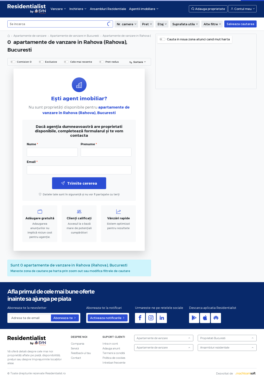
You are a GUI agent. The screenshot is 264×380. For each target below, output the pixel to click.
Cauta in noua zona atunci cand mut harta (198, 39)
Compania (77, 343)
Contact (76, 357)
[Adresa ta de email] (30, 317)
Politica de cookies (113, 357)
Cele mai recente (81, 61)
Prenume (89, 144)
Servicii (75, 348)
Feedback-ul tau (81, 353)
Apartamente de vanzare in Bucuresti (74, 35)
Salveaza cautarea (240, 24)
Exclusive (51, 61)
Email (32, 161)
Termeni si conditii (113, 353)
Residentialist (26, 340)
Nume (32, 144)
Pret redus (112, 61)
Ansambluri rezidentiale (227, 347)
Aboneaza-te (64, 318)
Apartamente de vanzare (29, 35)
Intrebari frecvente (113, 362)
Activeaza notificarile (107, 318)
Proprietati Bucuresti (227, 338)
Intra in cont (110, 343)
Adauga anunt (111, 348)
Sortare (136, 62)
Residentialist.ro (26, 9)
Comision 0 (24, 61)
